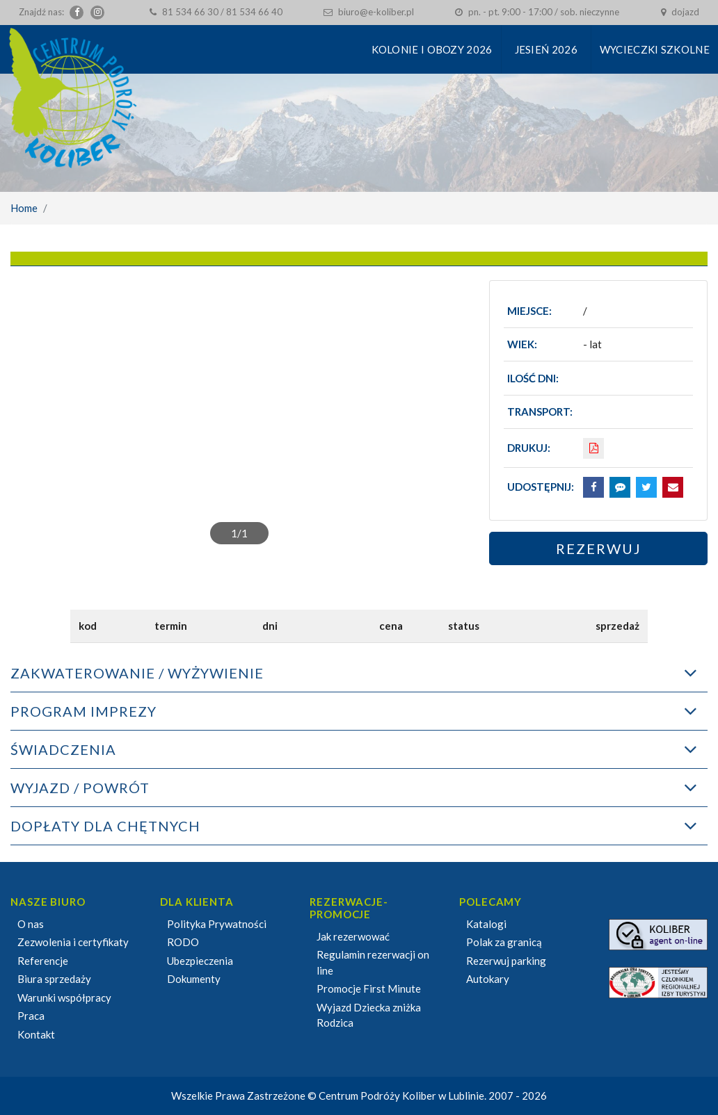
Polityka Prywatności (216, 924)
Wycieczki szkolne (655, 49)
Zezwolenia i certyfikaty (73, 942)
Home (24, 208)
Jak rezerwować (353, 936)
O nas (30, 924)
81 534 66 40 (254, 11)
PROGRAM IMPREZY (83, 711)
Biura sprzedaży (54, 978)
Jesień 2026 (546, 49)
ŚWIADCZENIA (63, 749)
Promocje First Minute (369, 988)
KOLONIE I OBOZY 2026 (432, 49)
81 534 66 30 (190, 11)
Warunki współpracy (64, 997)
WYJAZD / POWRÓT (80, 787)
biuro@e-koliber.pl (376, 11)
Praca (31, 1015)
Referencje (42, 960)
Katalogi (486, 924)
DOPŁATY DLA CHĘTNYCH (105, 825)
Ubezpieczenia (200, 960)
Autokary (487, 978)
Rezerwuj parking (506, 960)
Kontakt (36, 1034)
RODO (183, 942)
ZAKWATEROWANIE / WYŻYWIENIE (137, 673)
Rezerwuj (598, 548)
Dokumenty (194, 978)
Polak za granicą (504, 942)
